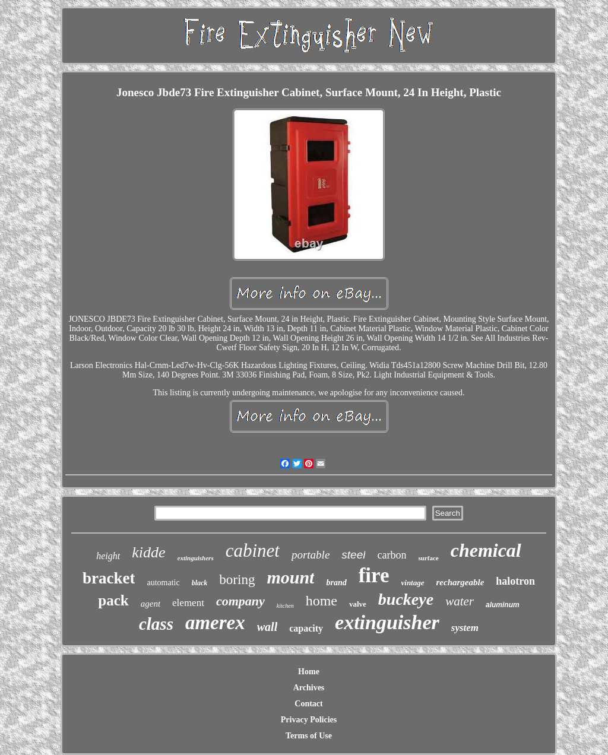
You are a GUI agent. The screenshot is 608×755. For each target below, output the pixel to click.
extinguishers (196, 558)
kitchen (285, 605)
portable (311, 554)
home (321, 600)
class (156, 623)
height (108, 556)
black (200, 583)
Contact (308, 703)
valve (357, 603)
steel (353, 554)
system (465, 627)
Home (308, 671)
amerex (215, 622)
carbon (391, 555)
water (459, 601)
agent (150, 603)
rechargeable (460, 582)
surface (428, 558)
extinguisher (387, 622)
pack (113, 600)
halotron (515, 581)
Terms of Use (309, 735)
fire (374, 575)
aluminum (503, 605)
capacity (306, 628)
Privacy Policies (309, 719)
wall (267, 626)
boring (237, 579)
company (240, 601)
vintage (413, 582)
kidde (148, 552)
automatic (163, 582)
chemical (486, 550)
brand (336, 582)
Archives (309, 687)
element (188, 602)
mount (290, 577)
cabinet (253, 550)
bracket (109, 578)
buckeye (405, 599)
